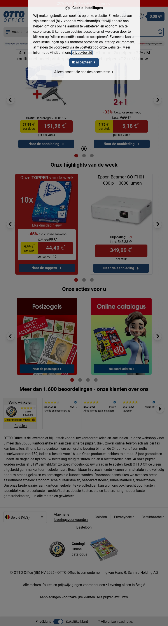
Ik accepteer (84, 62)
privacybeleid (82, 52)
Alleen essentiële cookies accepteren (84, 72)
